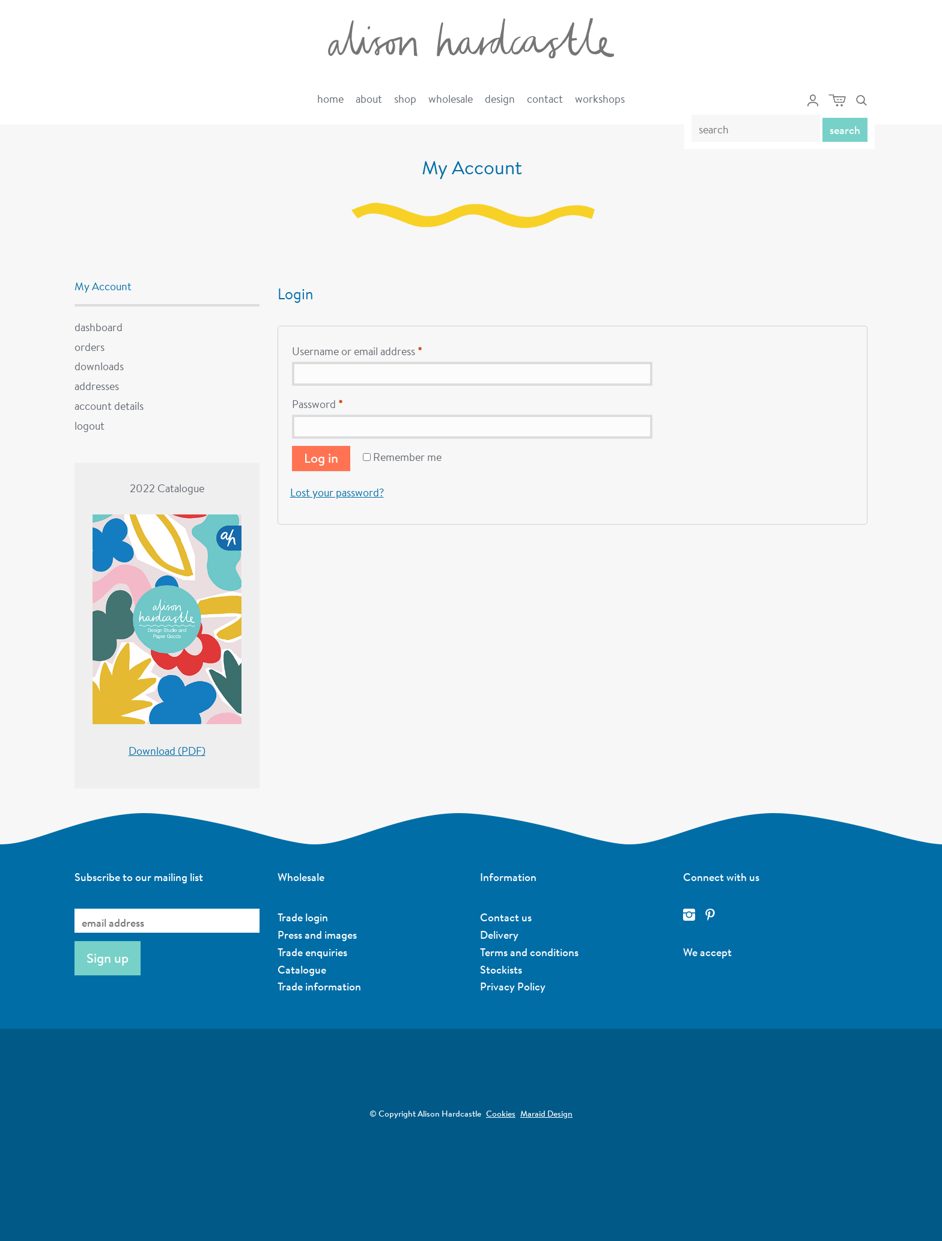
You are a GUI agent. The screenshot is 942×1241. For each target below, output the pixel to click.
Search (845, 130)
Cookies (500, 1113)
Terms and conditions (529, 952)
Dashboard (98, 327)
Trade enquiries (312, 952)
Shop (405, 98)
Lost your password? (337, 492)
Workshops (600, 98)
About (369, 98)
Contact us (506, 917)
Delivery (499, 934)
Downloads (99, 366)
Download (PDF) (167, 750)
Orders (89, 347)
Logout (89, 425)
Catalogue (302, 969)
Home (330, 98)
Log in (321, 458)
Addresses (96, 386)
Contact (545, 98)
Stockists (501, 969)
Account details (109, 405)
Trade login (303, 917)
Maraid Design (546, 1113)
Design (500, 98)
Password (317, 404)
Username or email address (357, 351)
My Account (103, 286)
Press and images (317, 934)
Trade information (319, 986)
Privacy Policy (512, 986)
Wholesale (450, 98)
